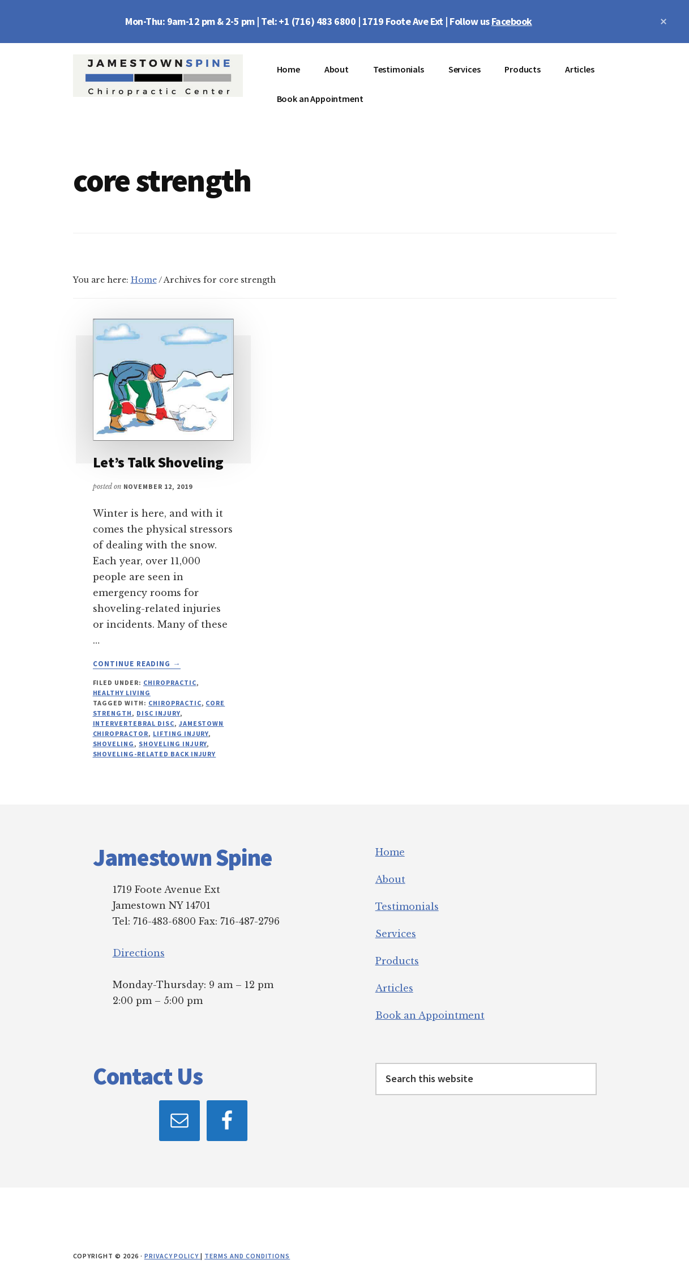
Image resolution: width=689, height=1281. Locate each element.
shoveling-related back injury (154, 754)
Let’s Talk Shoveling (158, 462)
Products (397, 961)
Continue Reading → (137, 664)
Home (390, 852)
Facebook (511, 21)
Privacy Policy (172, 1256)
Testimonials (407, 906)
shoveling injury (173, 743)
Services (395, 933)
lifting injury (180, 733)
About (390, 879)
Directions (139, 953)
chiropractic (175, 703)
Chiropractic (169, 682)
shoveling (114, 743)
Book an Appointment (430, 1015)
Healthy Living (122, 692)
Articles (394, 988)
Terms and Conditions (247, 1256)
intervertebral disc (133, 723)
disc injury (158, 713)
